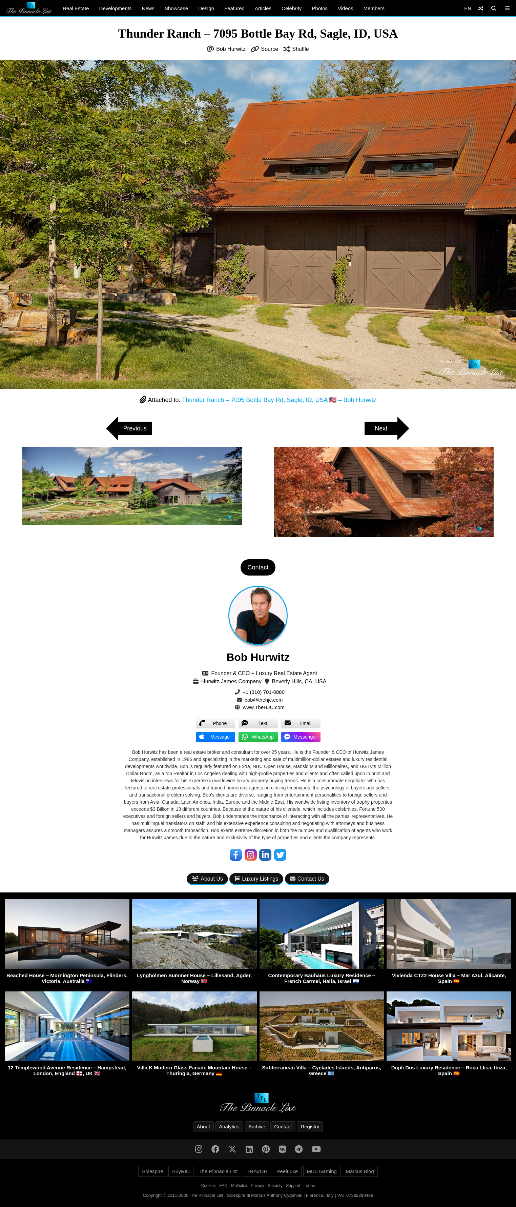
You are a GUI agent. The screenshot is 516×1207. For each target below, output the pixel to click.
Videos (345, 8)
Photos (320, 8)
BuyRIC (181, 1171)
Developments (115, 8)
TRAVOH (257, 1171)
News (148, 8)
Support (293, 1185)
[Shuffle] (481, 8)
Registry (310, 1126)
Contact (283, 1126)
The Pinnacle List (218, 1171)
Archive (256, 1126)
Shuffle (300, 49)
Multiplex (239, 1185)
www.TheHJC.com (263, 707)
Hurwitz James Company (231, 681)
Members (374, 8)
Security (275, 1185)
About (203, 1126)
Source (269, 49)
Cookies (208, 1185)
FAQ (224, 1185)
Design (206, 8)
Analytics (229, 1126)
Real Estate (76, 8)
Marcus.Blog (360, 1171)
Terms (309, 1185)
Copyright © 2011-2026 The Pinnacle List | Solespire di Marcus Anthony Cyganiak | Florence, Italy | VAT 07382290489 (258, 1195)
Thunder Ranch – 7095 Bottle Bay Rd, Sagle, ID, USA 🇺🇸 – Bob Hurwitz (279, 400)
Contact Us (307, 879)
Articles (263, 8)
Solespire (152, 1171)
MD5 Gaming (322, 1171)
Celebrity (292, 8)
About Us (207, 879)
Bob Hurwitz (230, 49)
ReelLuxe (287, 1171)
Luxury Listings (256, 879)
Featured (234, 8)
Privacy (257, 1185)
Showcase (176, 8)
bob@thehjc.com (264, 700)
